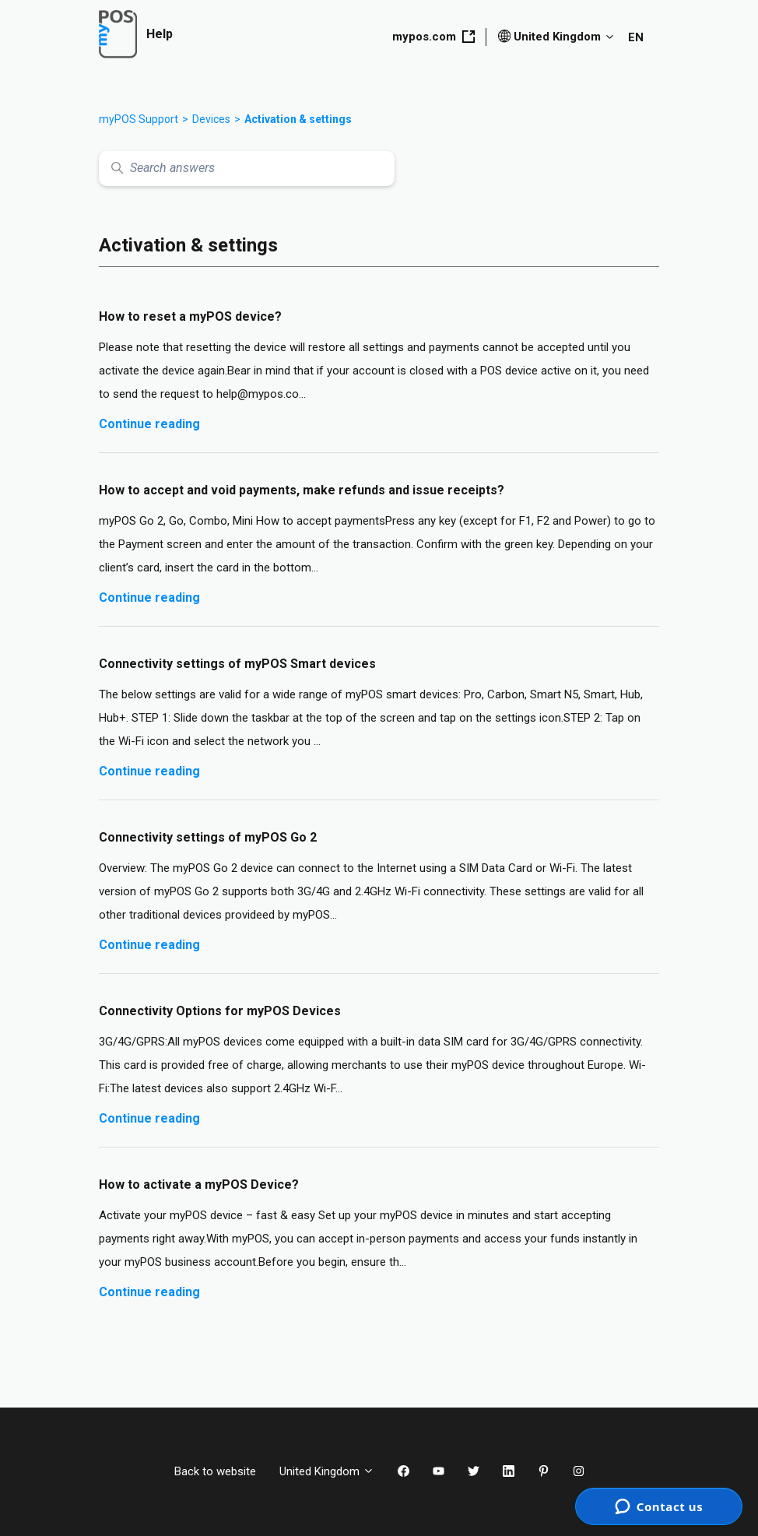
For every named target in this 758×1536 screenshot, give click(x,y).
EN (636, 37)
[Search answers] (247, 168)
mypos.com (433, 37)
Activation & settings (298, 119)
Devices (211, 119)
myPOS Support (138, 119)
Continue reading (149, 424)
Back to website (215, 1471)
